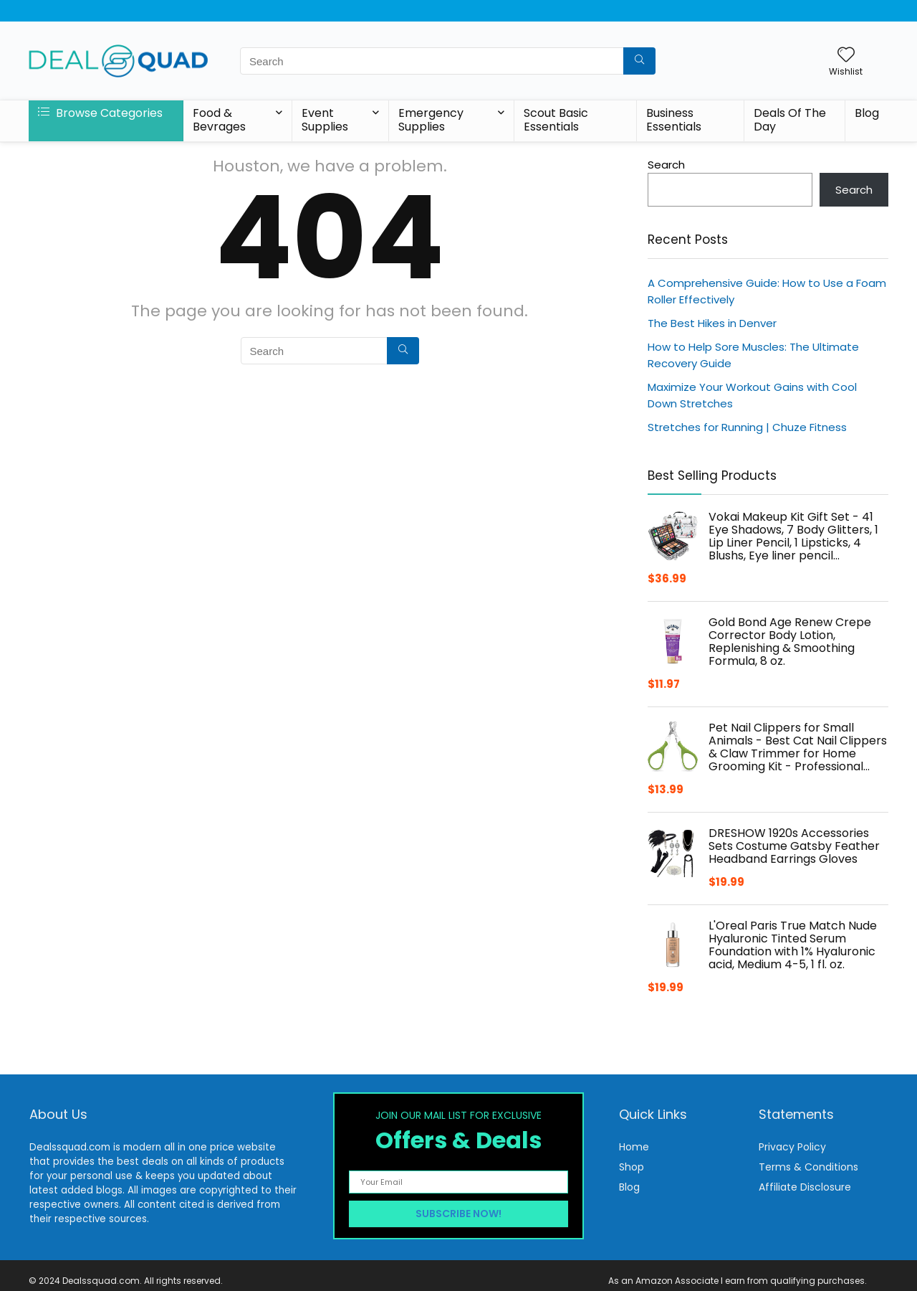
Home (634, 1147)
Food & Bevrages (219, 120)
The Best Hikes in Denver (712, 323)
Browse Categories (100, 113)
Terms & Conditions (808, 1167)
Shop (631, 1167)
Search (666, 164)
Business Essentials (673, 120)
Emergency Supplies (431, 120)
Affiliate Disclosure (805, 1187)
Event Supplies (325, 120)
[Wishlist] (846, 55)
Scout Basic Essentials (556, 120)
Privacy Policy (792, 1147)
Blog (867, 113)
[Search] (639, 61)
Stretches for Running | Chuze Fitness (747, 427)
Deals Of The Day (790, 120)
